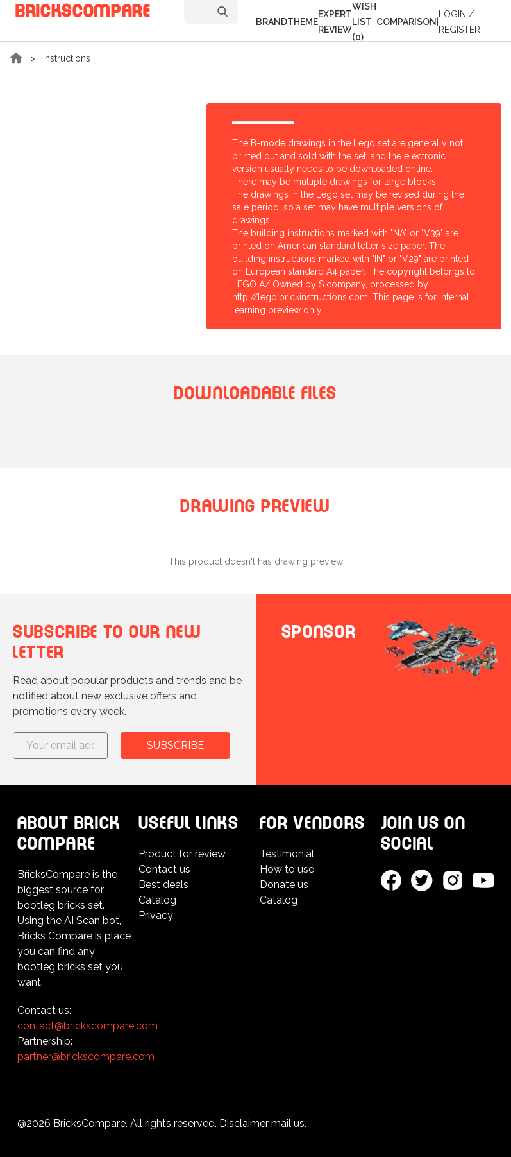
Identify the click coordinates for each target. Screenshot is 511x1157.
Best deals (163, 884)
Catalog (157, 900)
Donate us (284, 884)
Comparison (406, 22)
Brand (271, 22)
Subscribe (175, 745)
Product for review (182, 854)
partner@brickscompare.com (86, 1056)
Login (452, 14)
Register (459, 29)
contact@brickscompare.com (87, 1026)
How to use (287, 869)
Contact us (164, 869)
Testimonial (287, 854)
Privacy (155, 915)
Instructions (66, 58)
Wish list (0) (364, 21)
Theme (302, 22)
